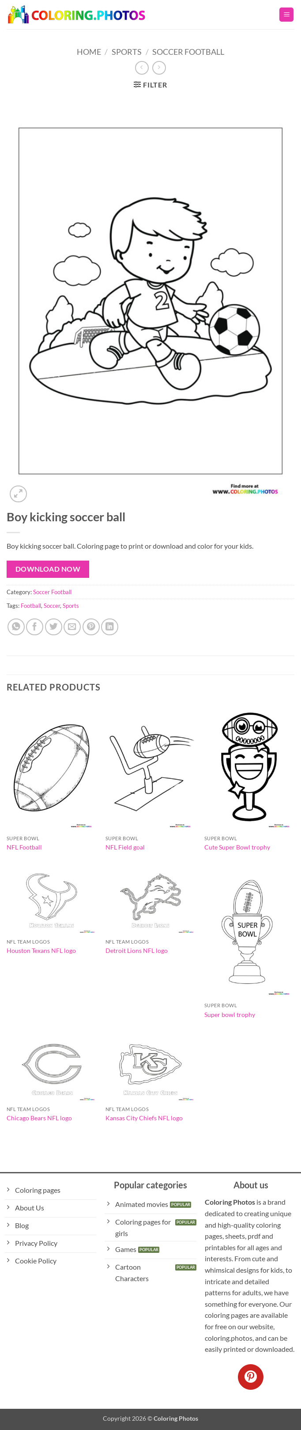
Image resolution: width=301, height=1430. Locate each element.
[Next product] (142, 68)
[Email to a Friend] (72, 627)
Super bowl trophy (229, 1014)
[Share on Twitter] (53, 627)
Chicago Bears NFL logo (39, 1118)
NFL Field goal (125, 847)
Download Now (48, 569)
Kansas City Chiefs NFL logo (144, 1118)
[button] (286, 15)
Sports (127, 52)
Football (31, 605)
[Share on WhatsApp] (16, 627)
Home (89, 52)
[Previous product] (159, 68)
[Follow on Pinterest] (250, 1377)
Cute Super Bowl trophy (237, 847)
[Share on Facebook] (34, 627)
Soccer (52, 605)
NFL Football (24, 847)
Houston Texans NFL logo (41, 950)
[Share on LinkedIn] (109, 627)
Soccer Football (188, 52)
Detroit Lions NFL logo (136, 950)
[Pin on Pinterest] (91, 627)
